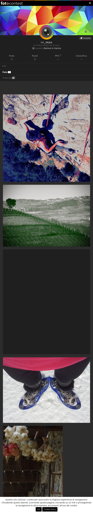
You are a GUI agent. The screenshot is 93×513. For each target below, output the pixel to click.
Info (4, 66)
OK (38, 509)
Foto (6, 72)
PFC (58, 56)
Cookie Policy (50, 509)
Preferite (8, 78)
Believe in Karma (52, 48)
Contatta (85, 38)
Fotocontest (12, 3)
